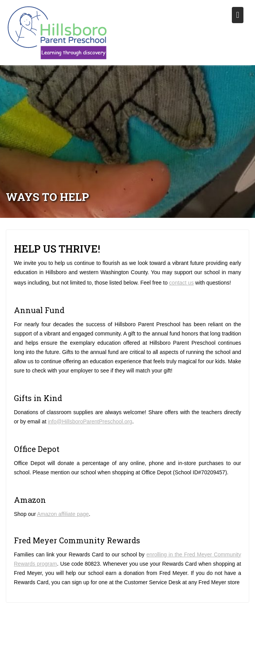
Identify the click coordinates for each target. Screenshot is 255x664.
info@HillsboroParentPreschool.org (90, 421)
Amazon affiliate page (63, 514)
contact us (181, 283)
